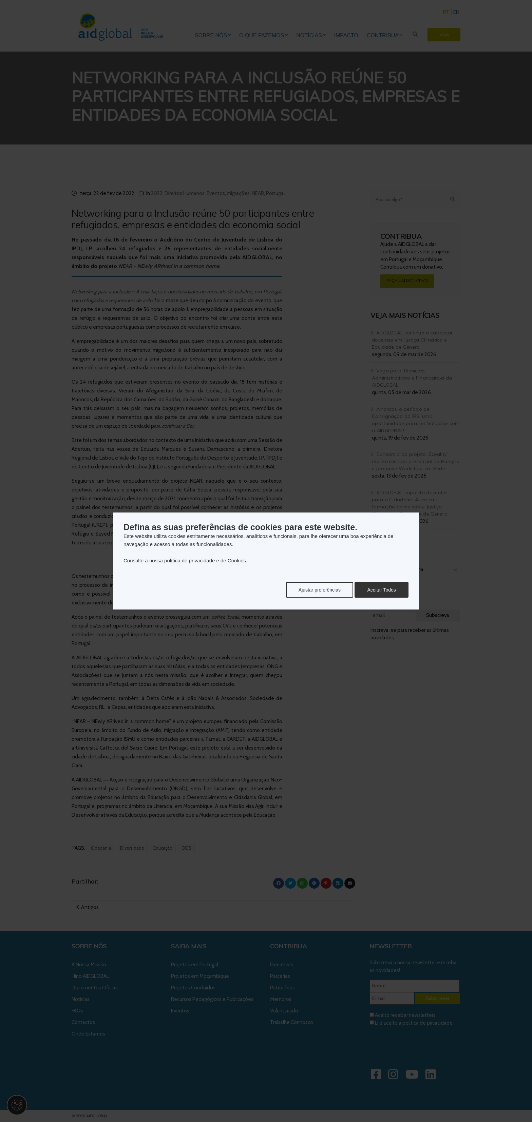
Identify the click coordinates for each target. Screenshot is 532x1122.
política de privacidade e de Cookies (205, 560)
